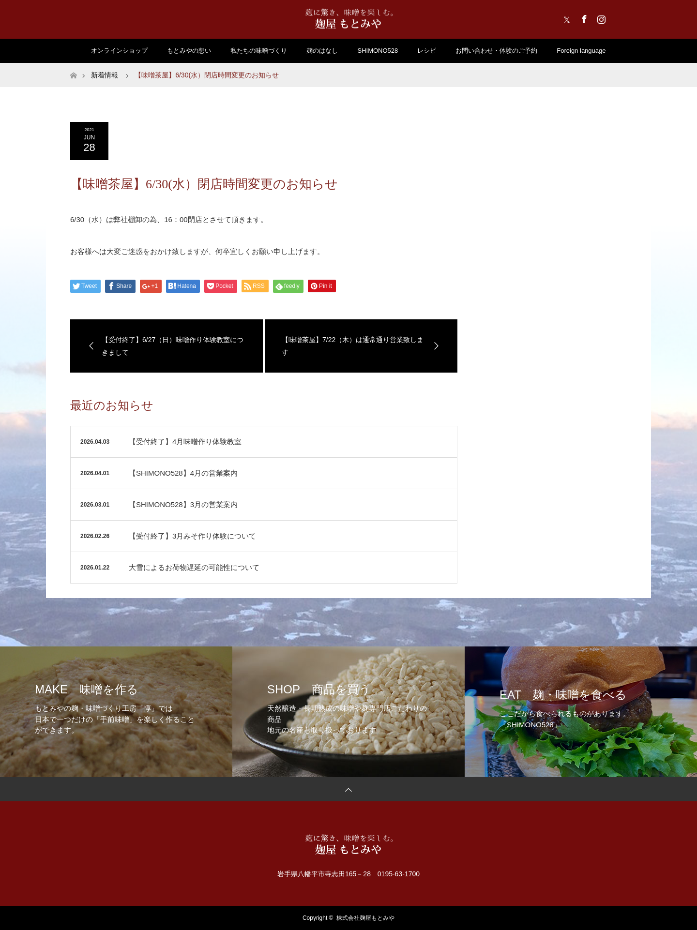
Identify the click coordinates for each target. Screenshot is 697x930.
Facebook (583, 17)
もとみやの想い (189, 50)
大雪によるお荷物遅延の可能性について (194, 567)
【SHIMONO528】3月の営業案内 (183, 504)
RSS (617, 17)
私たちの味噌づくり (258, 50)
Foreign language (581, 50)
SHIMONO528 (377, 50)
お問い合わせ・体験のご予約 (496, 50)
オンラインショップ (119, 50)
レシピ (426, 50)
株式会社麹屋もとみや (365, 918)
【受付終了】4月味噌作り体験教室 (185, 441)
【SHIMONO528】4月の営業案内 (183, 473)
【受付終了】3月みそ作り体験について (192, 536)
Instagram (600, 17)
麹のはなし (322, 50)
